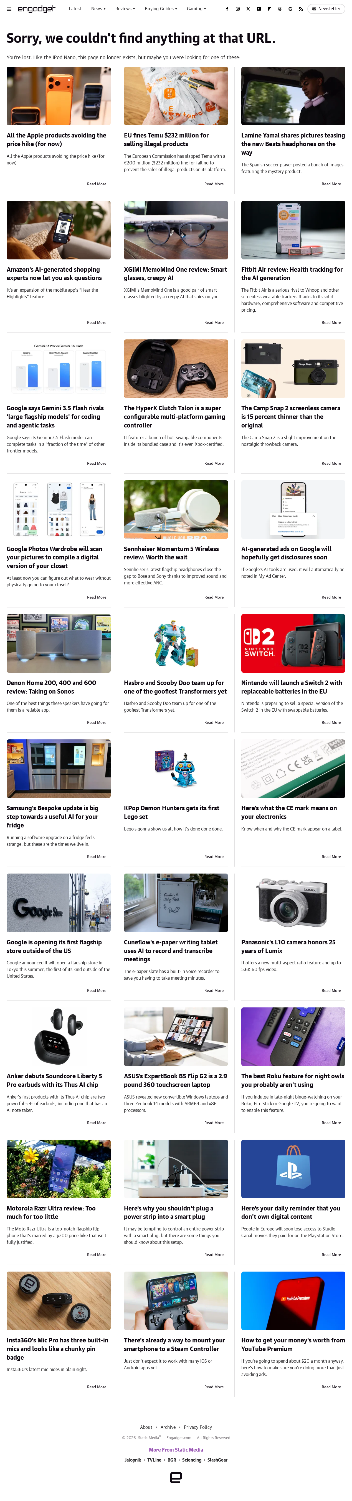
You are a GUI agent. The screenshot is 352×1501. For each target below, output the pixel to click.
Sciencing (191, 1460)
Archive (168, 1427)
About (146, 1427)
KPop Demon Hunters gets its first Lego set (171, 812)
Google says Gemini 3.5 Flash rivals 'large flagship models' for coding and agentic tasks (55, 417)
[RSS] (301, 9)
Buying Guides (159, 9)
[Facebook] (227, 9)
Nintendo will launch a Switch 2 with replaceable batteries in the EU (291, 687)
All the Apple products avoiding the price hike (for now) (56, 139)
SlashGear (217, 1460)
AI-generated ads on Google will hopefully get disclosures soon (286, 553)
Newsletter (326, 9)
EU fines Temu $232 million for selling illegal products (166, 139)
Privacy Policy (198, 1427)
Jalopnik (133, 1460)
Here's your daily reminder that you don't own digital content (290, 1212)
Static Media (148, 1438)
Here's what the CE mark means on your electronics (289, 812)
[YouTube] (259, 9)
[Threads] (280, 9)
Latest (75, 9)
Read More (96, 184)
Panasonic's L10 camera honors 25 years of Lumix (288, 946)
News (96, 9)
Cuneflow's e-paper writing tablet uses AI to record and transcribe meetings (171, 951)
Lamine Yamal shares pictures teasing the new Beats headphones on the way (293, 144)
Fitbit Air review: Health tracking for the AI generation (292, 274)
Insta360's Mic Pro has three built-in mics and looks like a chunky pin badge (57, 1349)
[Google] (290, 9)
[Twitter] (248, 9)
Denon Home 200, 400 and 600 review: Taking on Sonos (51, 687)
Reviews (123, 9)
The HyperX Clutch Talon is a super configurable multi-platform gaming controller (174, 417)
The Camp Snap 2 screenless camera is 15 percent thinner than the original (290, 417)
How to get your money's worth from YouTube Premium (293, 1344)
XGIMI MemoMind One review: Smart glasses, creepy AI (175, 274)
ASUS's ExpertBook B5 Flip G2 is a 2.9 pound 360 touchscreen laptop (175, 1080)
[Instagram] (238, 9)
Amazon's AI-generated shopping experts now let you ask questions (54, 274)
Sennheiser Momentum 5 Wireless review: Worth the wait (171, 553)
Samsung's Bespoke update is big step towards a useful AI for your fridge (52, 817)
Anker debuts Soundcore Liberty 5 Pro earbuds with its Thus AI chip (54, 1080)
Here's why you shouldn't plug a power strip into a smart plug (168, 1212)
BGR (172, 1460)
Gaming (194, 9)
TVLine (154, 1460)
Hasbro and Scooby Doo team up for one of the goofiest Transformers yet (175, 687)
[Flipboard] (269, 9)
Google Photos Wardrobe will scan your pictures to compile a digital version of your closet (54, 557)
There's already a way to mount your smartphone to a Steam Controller (174, 1344)
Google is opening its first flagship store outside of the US (54, 946)
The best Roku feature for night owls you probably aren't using (292, 1080)
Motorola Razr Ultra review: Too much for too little (51, 1212)
